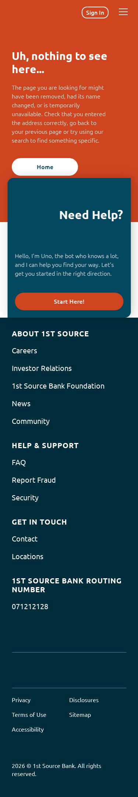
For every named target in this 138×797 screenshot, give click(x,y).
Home (45, 167)
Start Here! (69, 301)
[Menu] (123, 11)
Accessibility (28, 729)
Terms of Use (29, 714)
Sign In (95, 12)
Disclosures (84, 700)
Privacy (21, 700)
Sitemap (80, 714)
